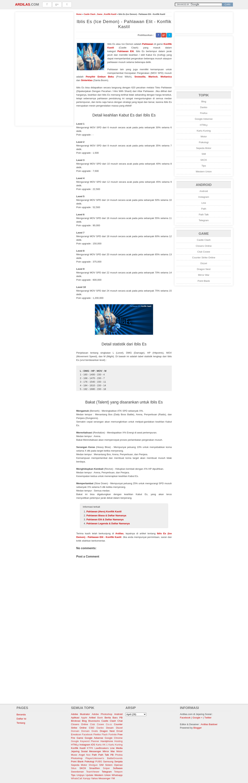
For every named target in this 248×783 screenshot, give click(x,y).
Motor (204, 136)
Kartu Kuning (204, 130)
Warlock (153, 76)
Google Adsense (204, 119)
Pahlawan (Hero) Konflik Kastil (103, 511)
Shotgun (93, 765)
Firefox (204, 113)
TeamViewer (92, 771)
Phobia (119, 754)
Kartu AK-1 (102, 744)
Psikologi (203, 142)
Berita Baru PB (114, 717)
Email (120, 731)
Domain (75, 731)
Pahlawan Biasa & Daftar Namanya (106, 515)
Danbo (203, 107)
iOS (93, 744)
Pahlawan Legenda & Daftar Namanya (108, 523)
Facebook (87, 734)
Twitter (208, 717)
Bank (100, 717)
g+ (57, 4)
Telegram (204, 220)
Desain (110, 727)
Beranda (21, 714)
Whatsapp (117, 775)
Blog (203, 101)
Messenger (95, 751)
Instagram (203, 197)
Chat (120, 721)
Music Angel (78, 754)
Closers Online (204, 246)
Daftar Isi (21, 718)
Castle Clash (89, 14)
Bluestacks (94, 721)
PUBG (98, 761)
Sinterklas (87, 80)
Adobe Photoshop (102, 714)
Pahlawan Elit (125, 51)
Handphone (107, 741)
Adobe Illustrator (80, 714)
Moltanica (166, 76)
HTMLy (204, 125)
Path (203, 208)
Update (89, 775)
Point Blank (204, 281)
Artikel (92, 717)
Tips (204, 165)
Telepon (118, 771)
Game (99, 14)
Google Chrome (114, 738)
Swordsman (77, 771)
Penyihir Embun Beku (100, 76)
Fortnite (113, 734)
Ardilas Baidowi (209, 724)
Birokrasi (75, 721)
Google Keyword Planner (85, 741)
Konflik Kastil (110, 14)
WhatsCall (76, 778)
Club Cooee (203, 251)
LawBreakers (102, 748)
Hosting (118, 741)
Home (79, 14)
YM (113, 778)
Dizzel (203, 263)
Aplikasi (75, 717)
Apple (84, 717)
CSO (91, 727)
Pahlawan (147, 44)
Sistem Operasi (114, 765)
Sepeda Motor (203, 148)
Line (203, 203)
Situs (73, 768)
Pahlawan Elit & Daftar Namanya (104, 519)
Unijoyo (80, 775)
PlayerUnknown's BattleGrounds (104, 758)
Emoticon (76, 734)
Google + (197, 717)
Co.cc (109, 724)
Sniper (106, 768)
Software (118, 768)
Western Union (204, 171)
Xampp (86, 778)
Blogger (197, 727)
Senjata (118, 761)
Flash (105, 734)
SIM (204, 154)
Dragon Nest (204, 269)
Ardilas (22, 4)
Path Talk (204, 214)
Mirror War (203, 275)
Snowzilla (139, 76)
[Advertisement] (44, 68)
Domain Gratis (89, 731)
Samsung (108, 761)
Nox (88, 754)
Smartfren (94, 768)
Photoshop (77, 758)
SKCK (203, 160)
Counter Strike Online (203, 257)
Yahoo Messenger (100, 778)
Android (204, 191)
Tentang (21, 722)
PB (112, 754)
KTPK (90, 748)
